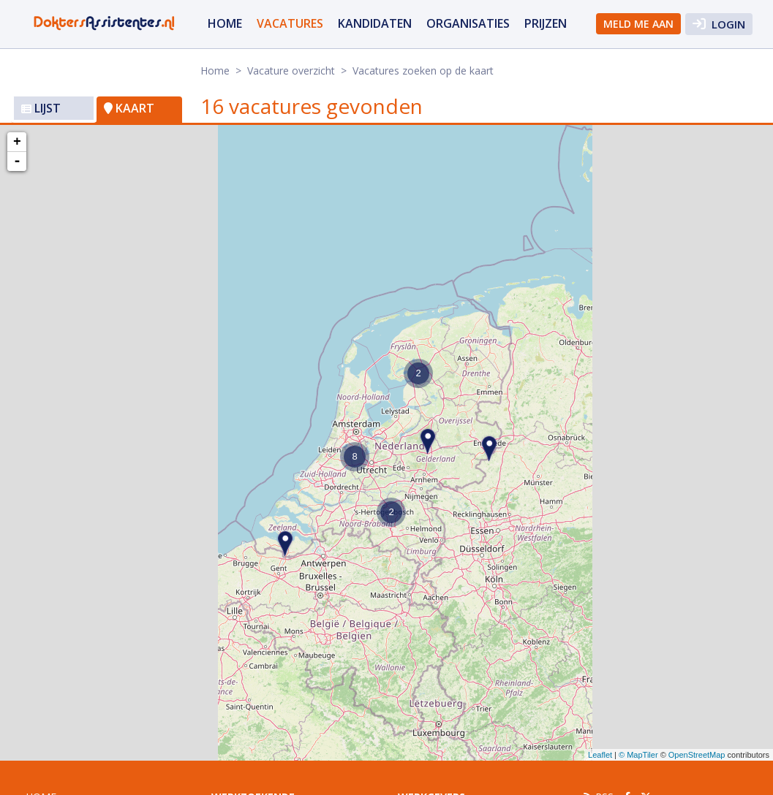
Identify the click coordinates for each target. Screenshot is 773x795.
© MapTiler (638, 754)
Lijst (41, 108)
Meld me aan (638, 24)
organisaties (468, 23)
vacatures (290, 23)
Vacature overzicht (291, 70)
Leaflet (600, 754)
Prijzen (545, 23)
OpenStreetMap (696, 754)
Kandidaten (375, 23)
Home (225, 23)
